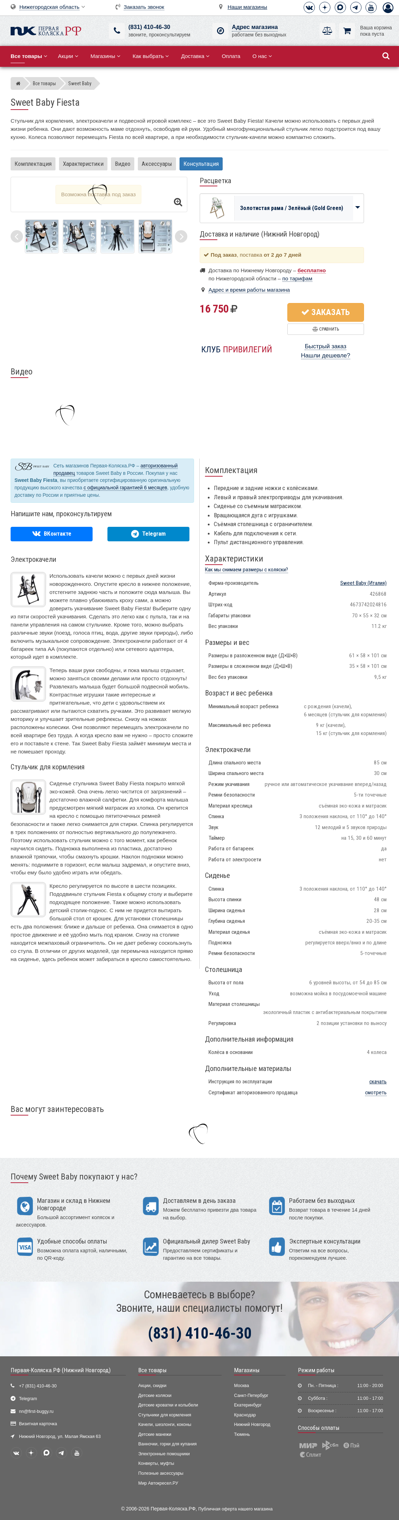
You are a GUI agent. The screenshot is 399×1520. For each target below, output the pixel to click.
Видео (122, 163)
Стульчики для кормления (164, 1415)
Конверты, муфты (156, 1463)
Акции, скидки (152, 1385)
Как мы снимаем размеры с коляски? (246, 569)
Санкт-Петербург (251, 1395)
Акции (68, 56)
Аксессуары (157, 163)
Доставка (195, 56)
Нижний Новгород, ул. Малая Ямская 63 (60, 1436)
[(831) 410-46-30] (117, 31)
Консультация (201, 163)
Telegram (28, 1398)
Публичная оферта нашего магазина (235, 1509)
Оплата (231, 56)
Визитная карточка (38, 1423)
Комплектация (33, 163)
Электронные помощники (164, 1453)
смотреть (376, 1092)
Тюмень (242, 1434)
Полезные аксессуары (160, 1473)
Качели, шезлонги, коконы (164, 1424)
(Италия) (363, 583)
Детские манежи (154, 1434)
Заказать (325, 312)
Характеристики (83, 163)
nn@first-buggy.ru (36, 1411)
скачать (378, 1081)
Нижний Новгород (252, 1424)
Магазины (105, 56)
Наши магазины (247, 7)
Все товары (152, 1370)
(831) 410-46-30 (149, 27)
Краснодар (245, 1415)
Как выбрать (151, 56)
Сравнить (325, 329)
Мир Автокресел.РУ (158, 1483)
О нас (262, 56)
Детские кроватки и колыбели (168, 1405)
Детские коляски (154, 1395)
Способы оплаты (319, 1427)
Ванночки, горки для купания (167, 1444)
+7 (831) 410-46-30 (38, 1386)
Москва (241, 1385)
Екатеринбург (248, 1405)
